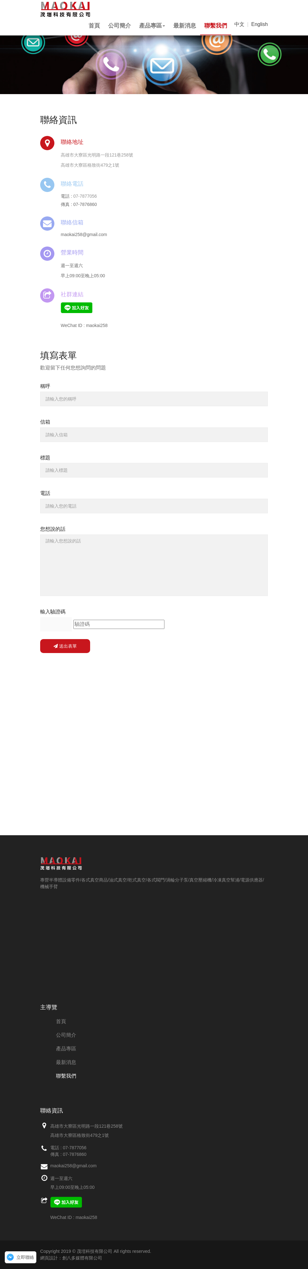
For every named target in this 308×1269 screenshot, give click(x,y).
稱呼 (45, 386)
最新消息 (184, 25)
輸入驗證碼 (52, 611)
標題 (45, 457)
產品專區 (152, 25)
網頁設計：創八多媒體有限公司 (71, 1257)
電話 (45, 493)
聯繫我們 (215, 25)
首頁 (94, 25)
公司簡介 (119, 25)
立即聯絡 (25, 1257)
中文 (239, 24)
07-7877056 (85, 196)
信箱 (45, 422)
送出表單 (65, 646)
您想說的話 (52, 529)
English (259, 24)
